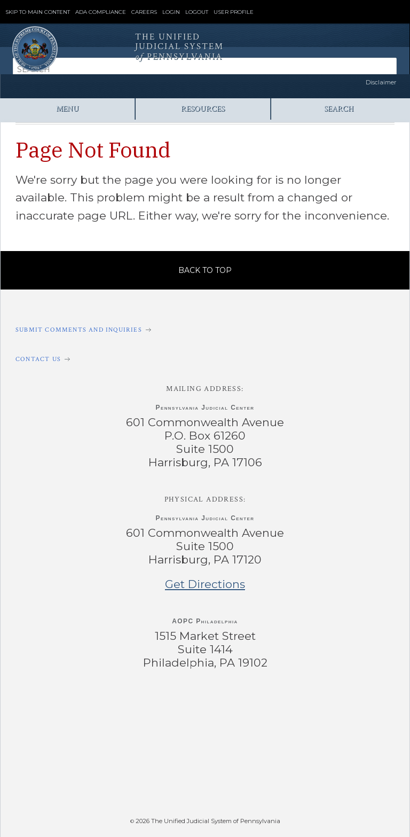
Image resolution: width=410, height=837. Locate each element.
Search (338, 109)
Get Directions (205, 584)
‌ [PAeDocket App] (90, 776)
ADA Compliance (100, 12)
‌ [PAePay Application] (202, 776)
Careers (144, 12)
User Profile (234, 12)
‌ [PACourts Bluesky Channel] (328, 706)
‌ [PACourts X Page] (163, 706)
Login (171, 12)
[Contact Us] (205, 359)
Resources (203, 109)
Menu (67, 109)
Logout (196, 12)
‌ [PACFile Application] (314, 776)
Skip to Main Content (37, 12)
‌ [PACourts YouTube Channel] (246, 706)
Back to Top (205, 270)
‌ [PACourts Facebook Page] (81, 706)
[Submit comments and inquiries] (205, 330)
